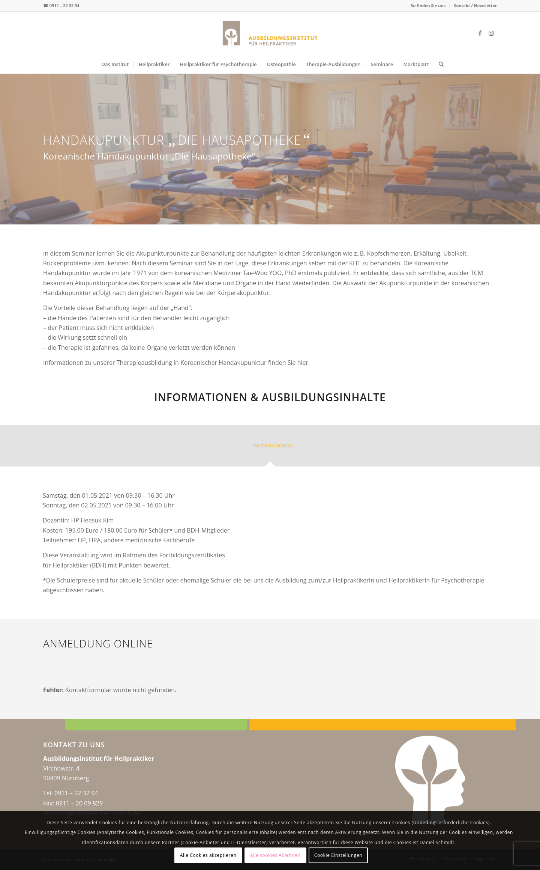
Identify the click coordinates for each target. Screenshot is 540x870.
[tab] (270, 448)
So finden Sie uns (428, 5)
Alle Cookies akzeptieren (208, 855)
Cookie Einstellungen (338, 855)
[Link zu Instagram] (491, 33)
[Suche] (439, 64)
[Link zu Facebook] (480, 33)
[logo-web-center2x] (270, 33)
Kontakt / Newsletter (475, 5)
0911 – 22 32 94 (65, 5)
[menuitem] (428, 6)
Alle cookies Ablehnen (275, 855)
